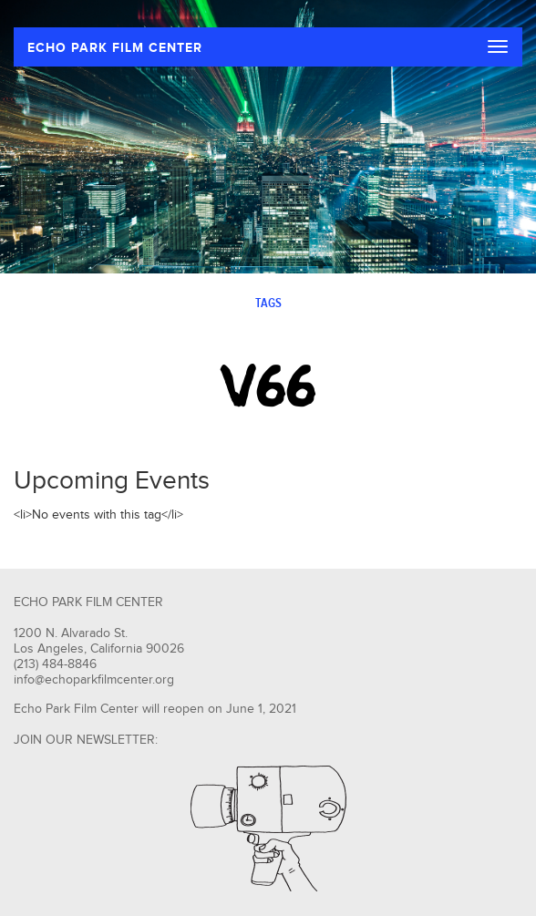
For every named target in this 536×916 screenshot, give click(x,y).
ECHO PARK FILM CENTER (114, 48)
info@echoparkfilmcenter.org (94, 680)
